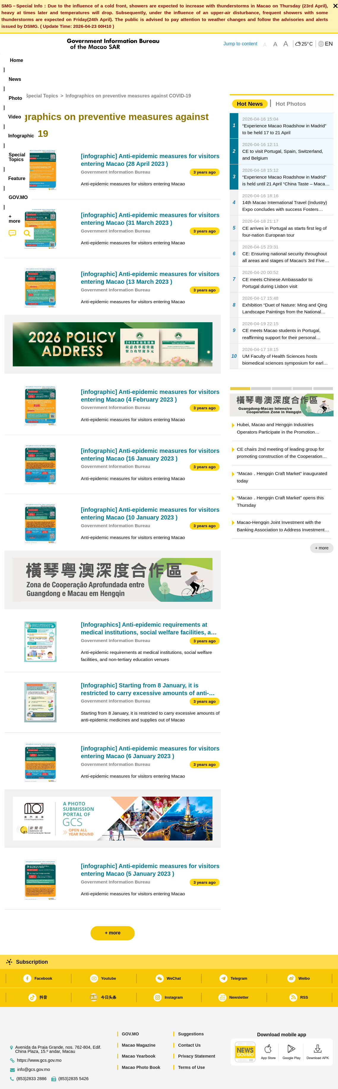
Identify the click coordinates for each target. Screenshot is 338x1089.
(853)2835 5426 (73, 1060)
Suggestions (191, 1015)
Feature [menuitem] (201, 60)
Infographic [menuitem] (124, 60)
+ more (322, 529)
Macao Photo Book (141, 1049)
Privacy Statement (196, 1038)
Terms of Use (191, 1049)
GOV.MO (130, 1015)
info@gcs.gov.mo (33, 1051)
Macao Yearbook (138, 1038)
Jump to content (240, 43)
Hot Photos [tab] (291, 86)
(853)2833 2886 (31, 1060)
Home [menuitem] (16, 60)
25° (306, 44)
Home (11, 77)
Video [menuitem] (92, 60)
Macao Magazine (138, 1027)
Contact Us (189, 1027)
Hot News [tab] (250, 86)
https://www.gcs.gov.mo (39, 1042)
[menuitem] (42, 60)
